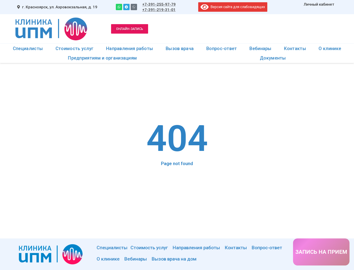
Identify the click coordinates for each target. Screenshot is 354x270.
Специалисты (28, 48)
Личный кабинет (319, 4)
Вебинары (260, 48)
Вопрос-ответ (221, 48)
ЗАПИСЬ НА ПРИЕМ (321, 252)
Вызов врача (180, 48)
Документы (273, 58)
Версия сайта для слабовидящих (232, 7)
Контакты (295, 48)
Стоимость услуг (75, 48)
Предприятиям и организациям (102, 58)
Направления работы (129, 48)
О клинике (330, 48)
